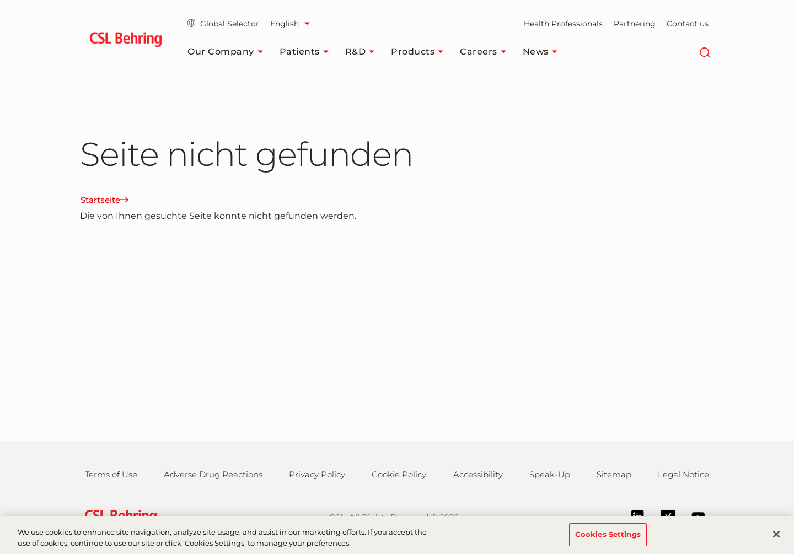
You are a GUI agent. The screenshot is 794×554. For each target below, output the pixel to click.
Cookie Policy (399, 474)
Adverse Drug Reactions (213, 474)
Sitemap (614, 474)
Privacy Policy (317, 474)
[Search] (704, 51)
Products (420, 52)
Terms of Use (111, 474)
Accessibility (478, 474)
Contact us (688, 24)
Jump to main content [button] (0, 0)
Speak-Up (549, 474)
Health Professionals (563, 24)
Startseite (104, 200)
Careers (486, 52)
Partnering (635, 24)
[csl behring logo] (118, 516)
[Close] (776, 540)
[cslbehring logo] (125, 41)
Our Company (228, 52)
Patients (307, 52)
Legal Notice (683, 474)
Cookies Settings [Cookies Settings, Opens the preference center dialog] (608, 539)
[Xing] (662, 515)
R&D (362, 52)
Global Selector (223, 24)
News (543, 52)
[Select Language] (292, 24)
